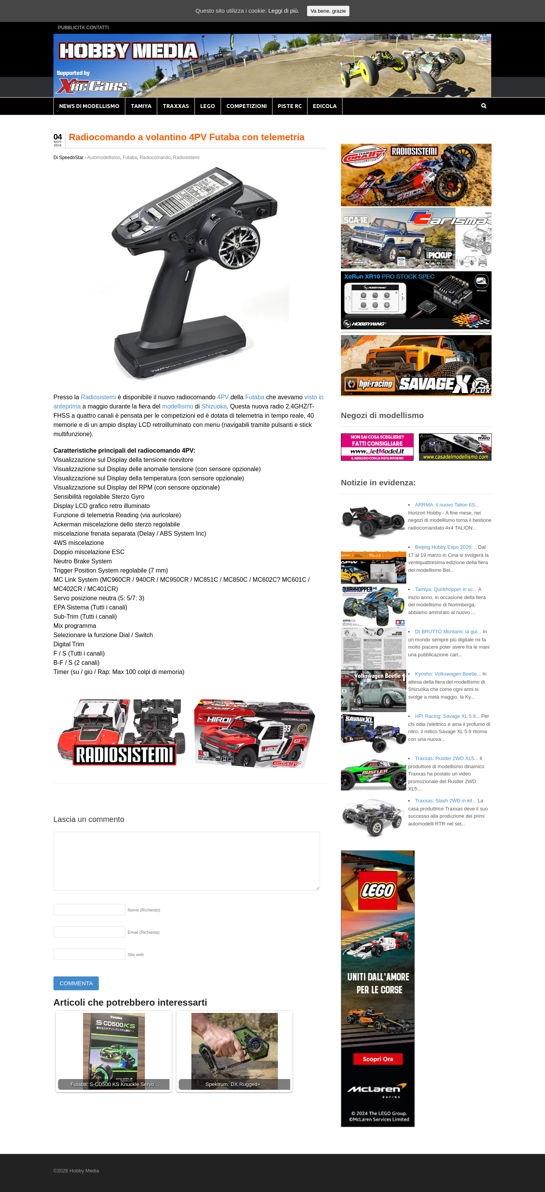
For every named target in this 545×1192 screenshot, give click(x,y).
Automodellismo (103, 157)
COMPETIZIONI (246, 106)
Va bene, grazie (328, 11)
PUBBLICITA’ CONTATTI (83, 27)
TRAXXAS (176, 106)
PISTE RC (290, 106)
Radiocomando (155, 157)
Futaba (130, 157)
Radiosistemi (186, 157)
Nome (144, 910)
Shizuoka (214, 406)
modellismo (177, 406)
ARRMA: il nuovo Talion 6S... (447, 505)
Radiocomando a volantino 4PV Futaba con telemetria (186, 137)
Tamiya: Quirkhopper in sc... (446, 589)
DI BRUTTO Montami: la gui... (448, 631)
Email (144, 932)
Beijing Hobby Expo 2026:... (446, 547)
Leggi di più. (283, 10)
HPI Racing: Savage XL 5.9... (447, 716)
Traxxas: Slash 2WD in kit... (445, 801)
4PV (223, 397)
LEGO (207, 106)
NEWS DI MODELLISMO (89, 106)
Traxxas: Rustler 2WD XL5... (446, 758)
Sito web (136, 954)
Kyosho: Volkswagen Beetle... (448, 674)
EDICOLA (325, 106)
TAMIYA (141, 106)
